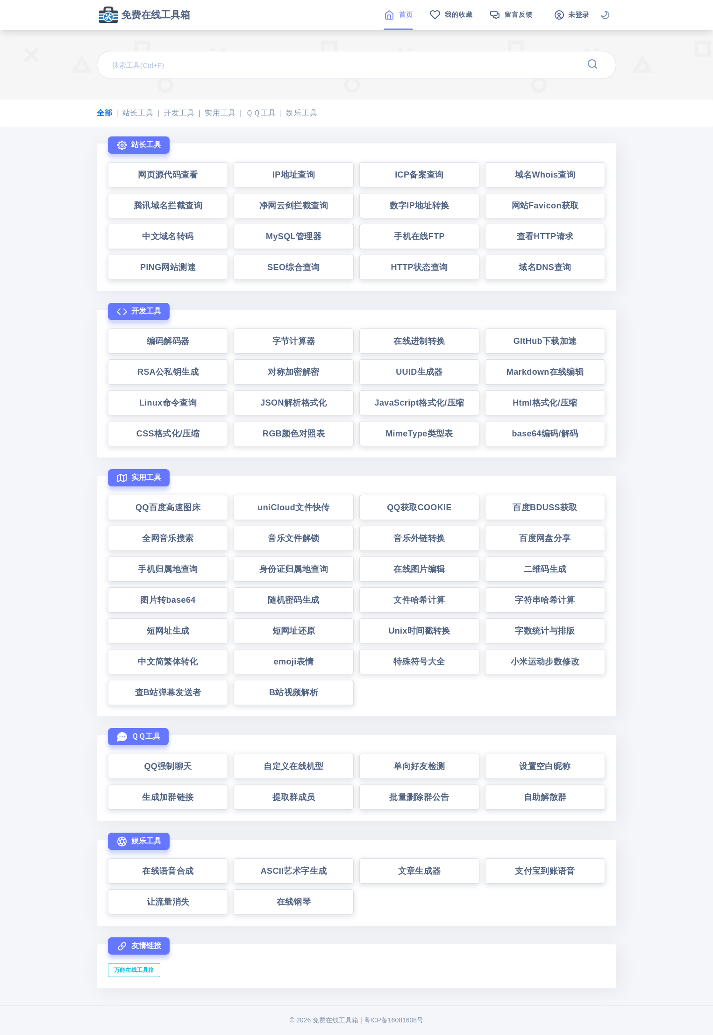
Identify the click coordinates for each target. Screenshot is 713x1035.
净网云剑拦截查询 (293, 205)
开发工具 (179, 113)
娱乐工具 (301, 113)
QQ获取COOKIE (419, 507)
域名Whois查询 (545, 174)
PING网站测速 (168, 267)
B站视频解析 (293, 692)
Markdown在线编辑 (545, 372)
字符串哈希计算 (545, 600)
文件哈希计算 (419, 600)
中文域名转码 (167, 236)
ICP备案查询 (419, 174)
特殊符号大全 (419, 661)
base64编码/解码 (545, 433)
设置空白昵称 (544, 766)
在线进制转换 (419, 341)
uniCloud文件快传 (293, 507)
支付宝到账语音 (545, 871)
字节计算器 (293, 341)
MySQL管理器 (293, 236)
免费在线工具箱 (144, 15)
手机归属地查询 (168, 569)
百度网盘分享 (544, 538)
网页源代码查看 (168, 174)
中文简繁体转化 (168, 661)
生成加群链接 (167, 797)
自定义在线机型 (294, 766)
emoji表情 (294, 661)
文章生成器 (419, 871)
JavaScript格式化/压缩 (419, 402)
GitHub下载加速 (545, 341)
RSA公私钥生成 (168, 372)
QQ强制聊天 (168, 766)
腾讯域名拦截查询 (168, 205)
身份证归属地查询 (293, 569)
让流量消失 (168, 902)
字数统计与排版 (545, 630)
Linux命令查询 (168, 402)
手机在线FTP (419, 236)
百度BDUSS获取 (545, 507)
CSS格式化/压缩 (168, 433)
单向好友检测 (419, 766)
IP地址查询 (293, 174)
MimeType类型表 (419, 433)
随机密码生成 (293, 600)
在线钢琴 (294, 902)
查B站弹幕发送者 (168, 692)
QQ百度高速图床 (167, 507)
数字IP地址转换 (419, 205)
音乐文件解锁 (293, 538)
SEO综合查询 (293, 267)
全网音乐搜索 (167, 538)
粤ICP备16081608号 (394, 1020)
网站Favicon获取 (545, 205)
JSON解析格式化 (293, 402)
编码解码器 (168, 341)
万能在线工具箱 (134, 970)
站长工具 (138, 113)
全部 (105, 113)
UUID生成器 (419, 372)
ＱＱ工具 (261, 113)
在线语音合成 (167, 871)
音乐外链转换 (419, 538)
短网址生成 (168, 630)
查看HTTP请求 (545, 236)
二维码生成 (545, 569)
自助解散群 (545, 797)
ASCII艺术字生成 (294, 871)
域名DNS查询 (545, 267)
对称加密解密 (293, 372)
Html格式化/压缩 (545, 402)
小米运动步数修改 (545, 661)
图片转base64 (167, 600)
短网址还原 (293, 630)
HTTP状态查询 (419, 267)
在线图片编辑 (419, 569)
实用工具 (220, 113)
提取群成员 (293, 797)
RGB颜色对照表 (294, 433)
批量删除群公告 (419, 797)
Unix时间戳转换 (419, 630)
